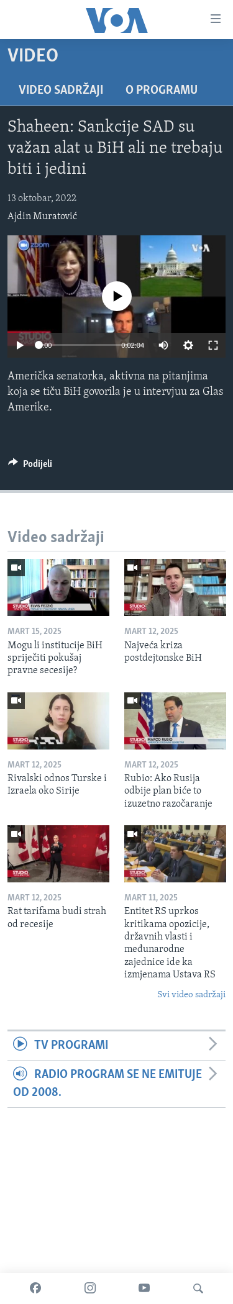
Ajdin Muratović (42, 217)
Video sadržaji (61, 90)
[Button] (30, 467)
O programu (162, 90)
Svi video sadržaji (191, 995)
